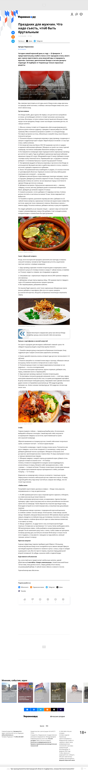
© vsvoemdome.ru (22, 326)
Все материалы (22, 49)
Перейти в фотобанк (28, 252)
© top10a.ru (20, 252)
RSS (47, 726)
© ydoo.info (20, 423)
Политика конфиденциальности (41, 742)
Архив (42, 726)
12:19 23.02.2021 (22, 36)
